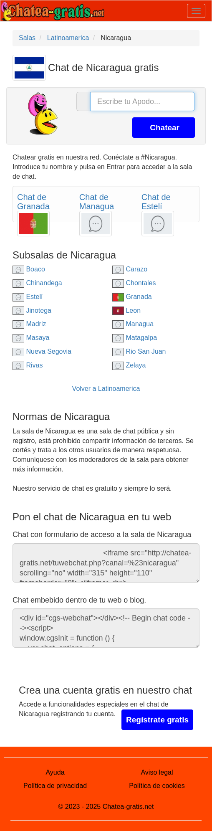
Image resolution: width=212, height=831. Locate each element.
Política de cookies (156, 785)
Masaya (31, 337)
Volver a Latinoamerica (106, 388)
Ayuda (54, 772)
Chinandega (37, 282)
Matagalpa (134, 337)
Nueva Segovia (42, 351)
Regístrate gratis (157, 719)
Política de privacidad (55, 785)
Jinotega (32, 310)
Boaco (29, 269)
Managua (133, 323)
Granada (132, 296)
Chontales (134, 282)
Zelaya (129, 365)
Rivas (28, 365)
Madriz (29, 323)
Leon (126, 310)
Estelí (28, 296)
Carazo (129, 269)
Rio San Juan (139, 351)
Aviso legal (157, 772)
